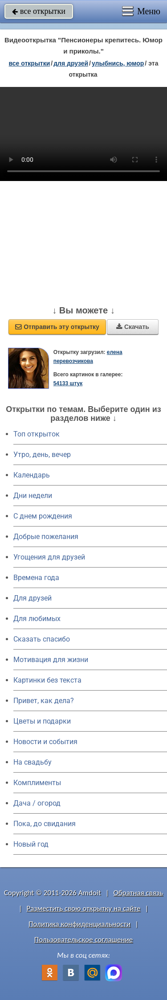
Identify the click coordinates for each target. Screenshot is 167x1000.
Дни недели (32, 495)
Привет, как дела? (43, 700)
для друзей (70, 63)
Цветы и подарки (42, 721)
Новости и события (45, 741)
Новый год (31, 844)
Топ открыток (36, 434)
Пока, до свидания (44, 823)
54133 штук (68, 383)
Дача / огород (37, 803)
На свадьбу (32, 762)
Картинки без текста (47, 680)
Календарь (31, 475)
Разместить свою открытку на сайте (84, 908)
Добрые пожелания (45, 536)
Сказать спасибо (41, 639)
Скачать (132, 326)
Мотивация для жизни (50, 659)
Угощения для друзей (49, 557)
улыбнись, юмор (118, 63)
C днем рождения (42, 516)
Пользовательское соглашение (83, 939)
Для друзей (32, 598)
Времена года (36, 577)
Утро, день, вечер (42, 454)
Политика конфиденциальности (79, 924)
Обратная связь (138, 892)
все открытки (38, 11)
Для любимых (37, 618)
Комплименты (37, 782)
